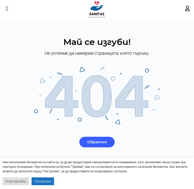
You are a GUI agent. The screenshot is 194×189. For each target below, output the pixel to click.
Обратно (97, 142)
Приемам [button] (43, 181)
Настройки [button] (16, 181)
